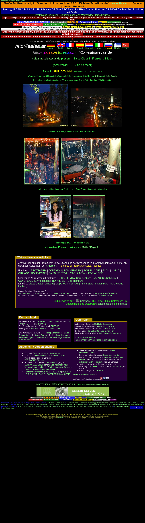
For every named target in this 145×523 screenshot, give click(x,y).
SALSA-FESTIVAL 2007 (62, 273)
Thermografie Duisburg (122, 406)
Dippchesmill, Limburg (68, 283)
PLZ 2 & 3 (56, 372)
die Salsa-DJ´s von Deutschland (45, 328)
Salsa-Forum (106, 295)
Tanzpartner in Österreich (105, 293)
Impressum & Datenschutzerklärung (55, 384)
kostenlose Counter (46, 15)
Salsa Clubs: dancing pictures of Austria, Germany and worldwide (103, 403)
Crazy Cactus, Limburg (41, 283)
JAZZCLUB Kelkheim (104, 278)
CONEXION (55, 270)
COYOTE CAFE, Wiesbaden (34, 281)
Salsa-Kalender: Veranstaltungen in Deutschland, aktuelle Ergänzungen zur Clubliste (44, 337)
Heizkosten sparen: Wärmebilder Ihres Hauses (84, 15)
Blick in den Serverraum (110, 333)
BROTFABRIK (38, 270)
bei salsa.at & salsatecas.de (50, 355)
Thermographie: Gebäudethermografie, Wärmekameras (68, 404)
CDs (48, 362)
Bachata (51, 403)
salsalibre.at (119, 3)
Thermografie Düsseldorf (104, 406)
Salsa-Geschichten (111, 355)
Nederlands (89, 47)
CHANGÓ (23, 273)
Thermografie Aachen (87, 406)
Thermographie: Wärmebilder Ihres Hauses (103, 404)
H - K (32, 324)
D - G (25, 324)
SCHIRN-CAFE (92, 270)
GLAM (105, 270)
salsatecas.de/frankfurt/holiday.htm (13, 1)
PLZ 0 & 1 (45, 372)
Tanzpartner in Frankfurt (29, 293)
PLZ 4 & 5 (66, 372)
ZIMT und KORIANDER (90, 273)
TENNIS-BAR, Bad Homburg (67, 281)
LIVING (115, 270)
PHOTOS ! (55, 326)
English (61, 47)
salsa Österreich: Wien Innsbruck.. (131, 404)
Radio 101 (20, 404)
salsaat (122, 303)
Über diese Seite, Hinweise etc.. (47, 353)
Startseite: (83, 301)
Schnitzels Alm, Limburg (95, 283)
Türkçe (125, 47)
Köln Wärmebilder (8, 408)
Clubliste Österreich (103, 324)
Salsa (58, 403)
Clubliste (98, 76)
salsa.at (37, 58)
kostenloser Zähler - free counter (68, 406)
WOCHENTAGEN (106, 326)
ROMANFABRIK (73, 270)
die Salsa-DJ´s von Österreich (101, 331)
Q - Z (43, 324)
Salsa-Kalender (111, 76)
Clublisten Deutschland (48, 321)
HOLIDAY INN (39, 273)
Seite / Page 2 (90, 247)
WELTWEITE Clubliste (35, 360)
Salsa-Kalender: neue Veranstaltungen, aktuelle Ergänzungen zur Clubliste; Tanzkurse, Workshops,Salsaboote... (48, 367)
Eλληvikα (117, 47)
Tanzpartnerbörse (32, 372)
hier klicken (117, 366)
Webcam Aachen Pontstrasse (33, 406)
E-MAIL (100, 370)
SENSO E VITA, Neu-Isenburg (74, 278)
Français (70, 47)
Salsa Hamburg (133, 403)
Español (80, 47)
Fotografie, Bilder (50, 406)
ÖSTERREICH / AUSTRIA (58, 374)
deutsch (51, 47)
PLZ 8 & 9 (40, 374)
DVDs (54, 362)
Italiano (99, 47)
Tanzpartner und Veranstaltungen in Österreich (96, 340)
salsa (62, 403)
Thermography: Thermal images (36, 404)
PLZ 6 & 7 (30, 374)
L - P (37, 324)
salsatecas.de (51, 58)
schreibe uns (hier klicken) (91, 362)
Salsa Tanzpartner (61, 293)
